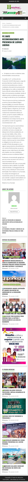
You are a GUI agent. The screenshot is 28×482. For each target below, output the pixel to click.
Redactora (5, 269)
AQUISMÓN (6, 257)
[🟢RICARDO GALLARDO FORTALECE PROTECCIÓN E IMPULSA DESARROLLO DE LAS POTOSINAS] (14, 381)
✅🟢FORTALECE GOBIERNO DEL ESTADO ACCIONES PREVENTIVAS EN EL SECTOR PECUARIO (13, 443)
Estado (5, 413)
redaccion (6, 49)
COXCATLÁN (5, 33)
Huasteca (12, 33)
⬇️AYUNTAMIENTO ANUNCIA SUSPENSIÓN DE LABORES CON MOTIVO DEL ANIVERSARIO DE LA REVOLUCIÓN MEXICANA (13, 292)
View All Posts (14, 211)
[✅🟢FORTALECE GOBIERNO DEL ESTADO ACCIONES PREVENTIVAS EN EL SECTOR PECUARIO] (14, 431)
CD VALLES (6, 285)
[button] (2, 18)
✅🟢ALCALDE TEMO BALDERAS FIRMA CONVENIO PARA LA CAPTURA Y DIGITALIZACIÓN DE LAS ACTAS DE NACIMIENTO (13, 320)
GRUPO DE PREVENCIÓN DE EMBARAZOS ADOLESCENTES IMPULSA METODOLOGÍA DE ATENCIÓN (14, 221)
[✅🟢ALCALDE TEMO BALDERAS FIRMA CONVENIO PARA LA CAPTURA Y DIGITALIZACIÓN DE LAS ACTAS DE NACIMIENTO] (14, 307)
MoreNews (14, 480)
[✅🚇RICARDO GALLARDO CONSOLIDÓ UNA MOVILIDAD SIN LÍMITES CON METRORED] (14, 457)
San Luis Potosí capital (9, 387)
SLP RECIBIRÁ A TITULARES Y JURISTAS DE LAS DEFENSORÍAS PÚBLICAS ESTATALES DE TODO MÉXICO (14, 230)
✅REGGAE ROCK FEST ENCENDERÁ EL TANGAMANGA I (12, 418)
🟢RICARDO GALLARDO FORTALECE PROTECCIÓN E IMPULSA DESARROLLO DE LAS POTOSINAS (13, 393)
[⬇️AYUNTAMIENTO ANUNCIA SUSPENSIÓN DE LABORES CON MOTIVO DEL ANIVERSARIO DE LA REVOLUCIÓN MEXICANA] (14, 279)
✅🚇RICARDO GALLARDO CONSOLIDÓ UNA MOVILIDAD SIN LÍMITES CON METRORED (13, 468)
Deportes (12, 257)
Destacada (12, 285)
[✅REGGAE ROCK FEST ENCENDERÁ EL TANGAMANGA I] (14, 407)
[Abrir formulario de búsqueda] (25, 18)
